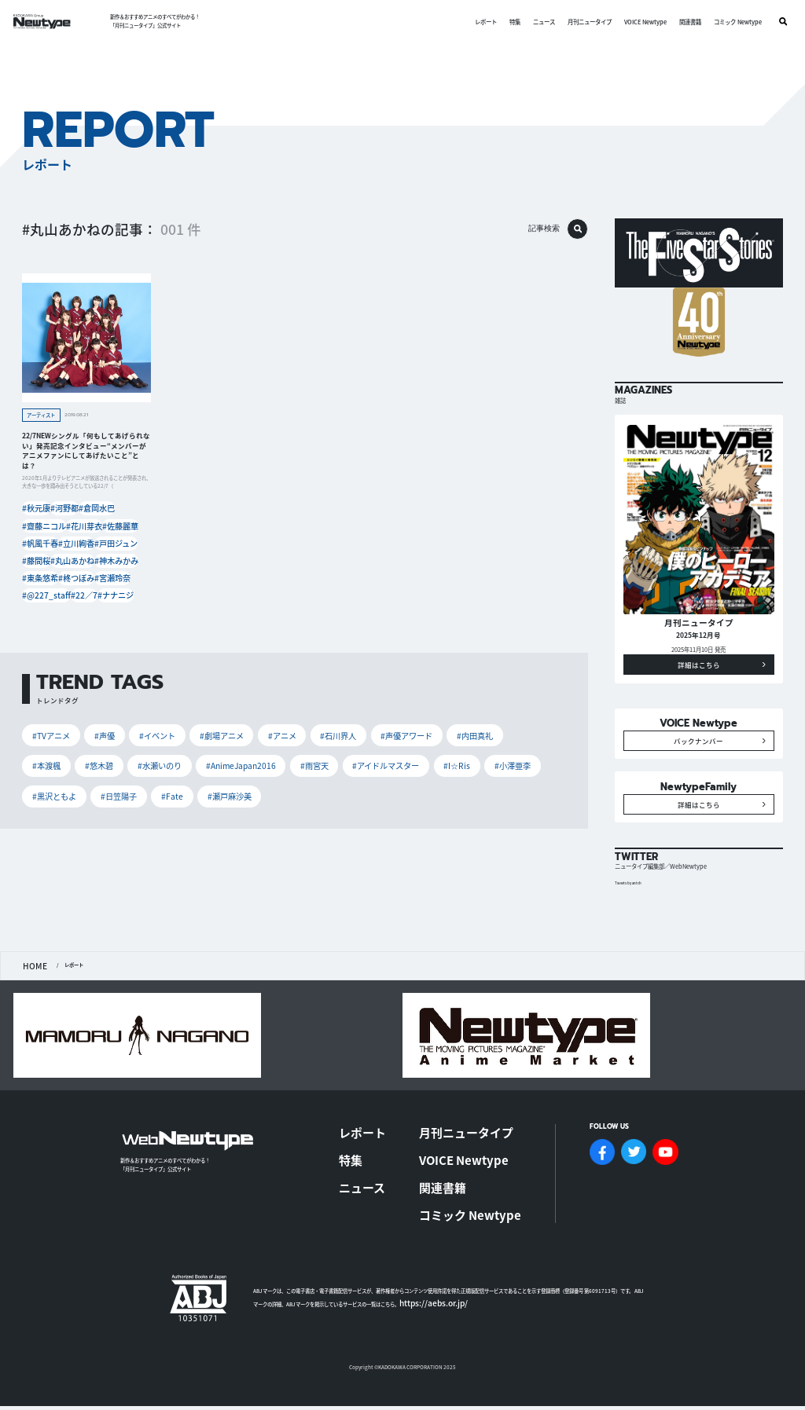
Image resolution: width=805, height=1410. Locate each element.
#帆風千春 (39, 540)
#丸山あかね (75, 555)
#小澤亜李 (357, 749)
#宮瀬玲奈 (117, 570)
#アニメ (249, 722)
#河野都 (70, 510)
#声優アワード (359, 722)
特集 (507, 21)
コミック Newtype (731, 21)
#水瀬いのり (50, 749)
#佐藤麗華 (122, 525)
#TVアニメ (47, 722)
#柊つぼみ (78, 570)
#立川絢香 (78, 540)
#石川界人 (299, 722)
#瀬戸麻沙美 (50, 776)
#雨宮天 (183, 749)
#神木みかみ (119, 555)
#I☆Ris (309, 749)
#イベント (139, 722)
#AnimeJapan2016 (119, 749)
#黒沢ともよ (414, 749)
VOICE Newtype (638, 21)
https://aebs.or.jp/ (421, 1294)
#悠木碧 (514, 722)
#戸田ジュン (119, 540)
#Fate (517, 749)
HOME (30, 1016)
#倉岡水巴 (108, 510)
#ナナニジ (122, 585)
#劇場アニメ (196, 722)
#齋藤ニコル (41, 525)
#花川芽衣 (83, 525)
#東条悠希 (39, 570)
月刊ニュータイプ (583, 21)
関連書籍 (683, 21)
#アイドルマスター (247, 749)
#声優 (93, 722)
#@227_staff (44, 585)
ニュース (537, 21)
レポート (479, 21)
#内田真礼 (419, 722)
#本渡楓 (469, 722)
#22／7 (85, 585)
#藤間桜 (37, 555)
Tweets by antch (632, 935)
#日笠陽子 (470, 749)
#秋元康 (37, 510)
